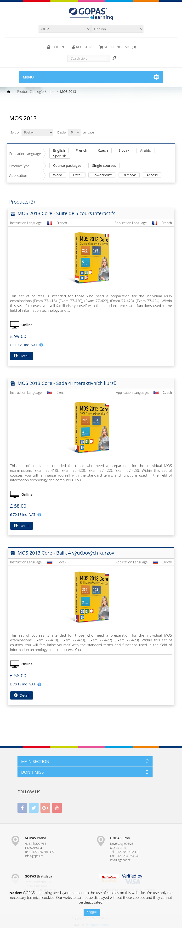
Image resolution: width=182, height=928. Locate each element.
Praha (35, 838)
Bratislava (38, 876)
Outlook (129, 175)
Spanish (59, 156)
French (81, 151)
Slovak (124, 151)
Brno (120, 838)
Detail (21, 355)
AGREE (91, 912)
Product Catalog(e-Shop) (35, 91)
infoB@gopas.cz (120, 860)
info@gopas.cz (34, 856)
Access (152, 175)
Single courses (104, 166)
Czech (103, 151)
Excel (77, 175)
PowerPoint (102, 175)
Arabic (145, 151)
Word (57, 175)
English (59, 151)
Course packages (67, 166)
